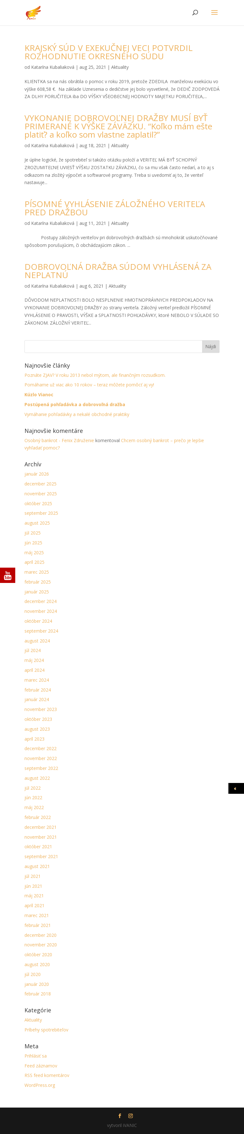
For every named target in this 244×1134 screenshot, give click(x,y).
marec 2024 (36, 680)
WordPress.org (39, 1085)
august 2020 (37, 964)
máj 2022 (34, 807)
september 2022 (41, 768)
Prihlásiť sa (35, 1056)
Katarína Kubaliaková (52, 67)
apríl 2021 (34, 905)
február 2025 (37, 582)
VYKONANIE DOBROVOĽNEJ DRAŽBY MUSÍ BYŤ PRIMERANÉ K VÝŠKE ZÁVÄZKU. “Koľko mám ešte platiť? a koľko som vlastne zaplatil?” (118, 126)
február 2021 (37, 925)
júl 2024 (32, 650)
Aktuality (120, 67)
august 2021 (37, 866)
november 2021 (40, 837)
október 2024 (38, 621)
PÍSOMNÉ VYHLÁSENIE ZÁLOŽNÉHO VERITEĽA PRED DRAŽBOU (114, 208)
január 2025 (36, 592)
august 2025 (37, 523)
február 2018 (37, 994)
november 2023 (40, 709)
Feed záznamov (40, 1066)
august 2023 (37, 729)
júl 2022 (32, 788)
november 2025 (40, 494)
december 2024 (40, 601)
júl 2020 (32, 974)
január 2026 (36, 474)
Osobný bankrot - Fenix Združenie (59, 440)
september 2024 (41, 631)
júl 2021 (32, 876)
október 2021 (38, 846)
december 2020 (40, 935)
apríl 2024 (34, 670)
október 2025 (38, 503)
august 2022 (37, 778)
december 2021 (40, 827)
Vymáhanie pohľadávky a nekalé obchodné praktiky (76, 414)
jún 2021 (33, 886)
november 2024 (40, 611)
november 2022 (40, 758)
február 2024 (37, 690)
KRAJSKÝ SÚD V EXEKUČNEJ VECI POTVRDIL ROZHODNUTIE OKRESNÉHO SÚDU (108, 52)
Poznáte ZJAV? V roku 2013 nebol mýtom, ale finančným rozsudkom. (95, 375)
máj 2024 (34, 660)
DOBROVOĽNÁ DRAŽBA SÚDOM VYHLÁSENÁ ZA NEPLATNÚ (117, 271)
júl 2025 (32, 533)
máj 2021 (34, 896)
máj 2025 (34, 552)
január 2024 (36, 699)
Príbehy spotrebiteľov (46, 1030)
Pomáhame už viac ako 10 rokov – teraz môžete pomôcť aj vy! (89, 385)
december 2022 (40, 748)
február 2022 (37, 817)
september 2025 (41, 513)
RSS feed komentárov (46, 1075)
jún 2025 (33, 543)
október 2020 (38, 954)
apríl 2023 (34, 739)
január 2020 (36, 984)
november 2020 (40, 945)
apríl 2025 (34, 562)
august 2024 (37, 641)
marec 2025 (36, 572)
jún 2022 (33, 797)
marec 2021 (36, 915)
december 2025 (40, 484)
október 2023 (38, 719)
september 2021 (41, 856)
